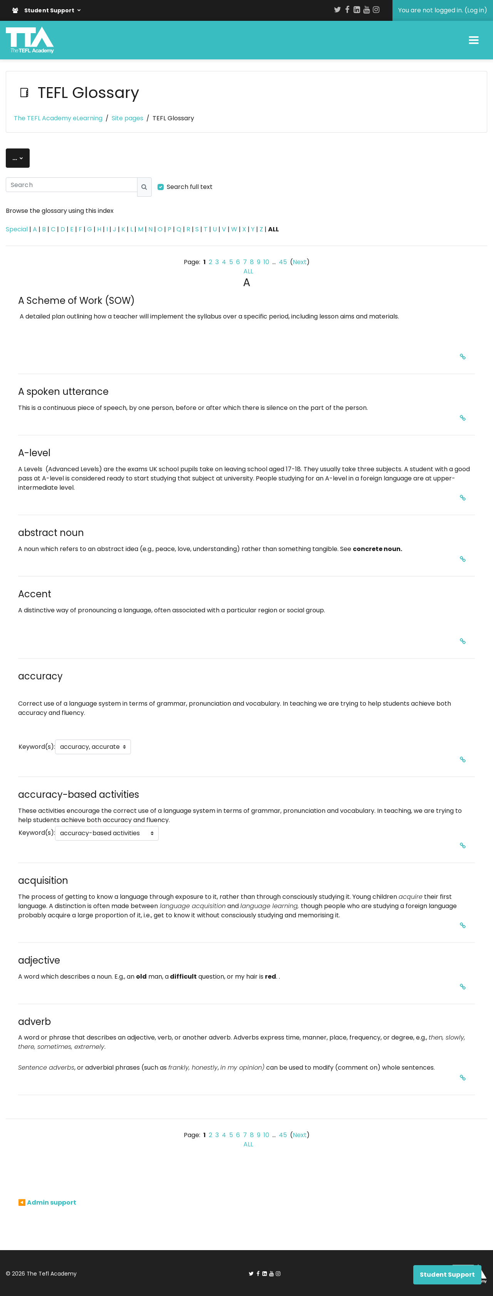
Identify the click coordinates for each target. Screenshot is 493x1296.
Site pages (127, 118)
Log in (475, 10)
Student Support (44, 10)
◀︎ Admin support (47, 1202)
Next (300, 262)
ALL (248, 271)
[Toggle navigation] (473, 40)
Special (17, 229)
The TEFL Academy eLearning (58, 118)
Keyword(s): (36, 746)
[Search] (72, 184)
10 (266, 262)
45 (283, 262)
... (21, 157)
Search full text (190, 186)
